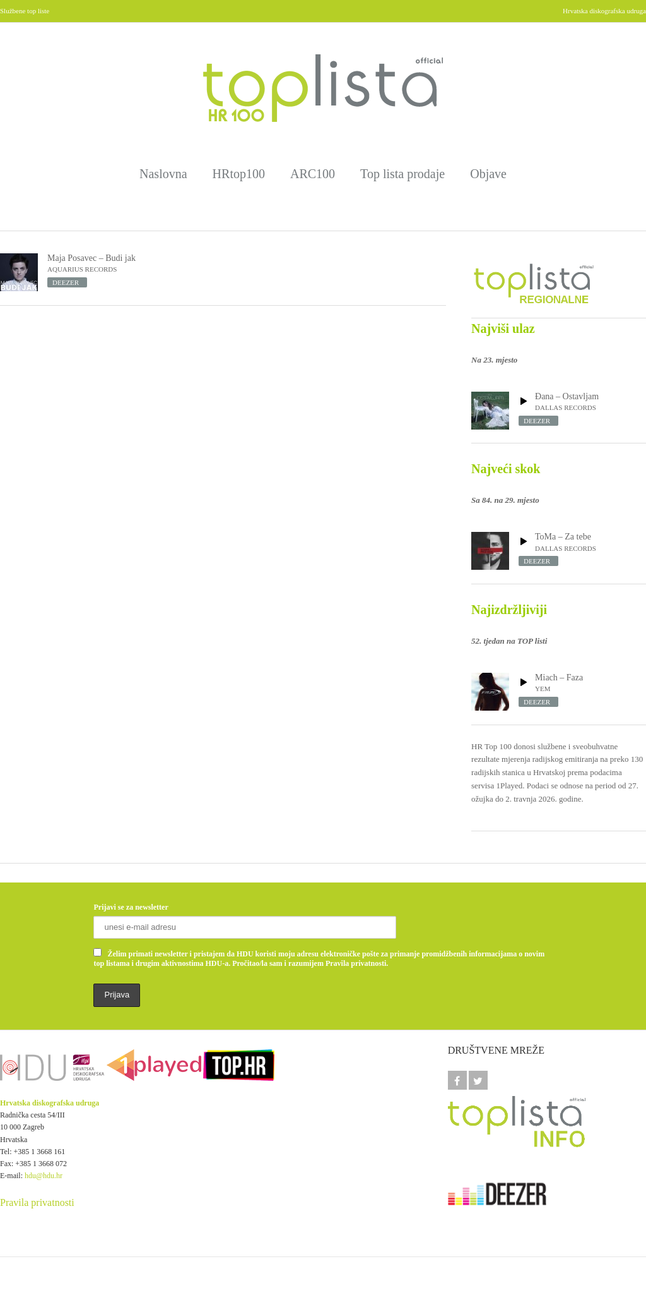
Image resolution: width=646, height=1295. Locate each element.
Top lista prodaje (402, 174)
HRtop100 (239, 174)
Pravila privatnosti (37, 1202)
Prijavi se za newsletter (130, 907)
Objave (488, 174)
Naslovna (163, 174)
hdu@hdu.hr (43, 1175)
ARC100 (312, 174)
